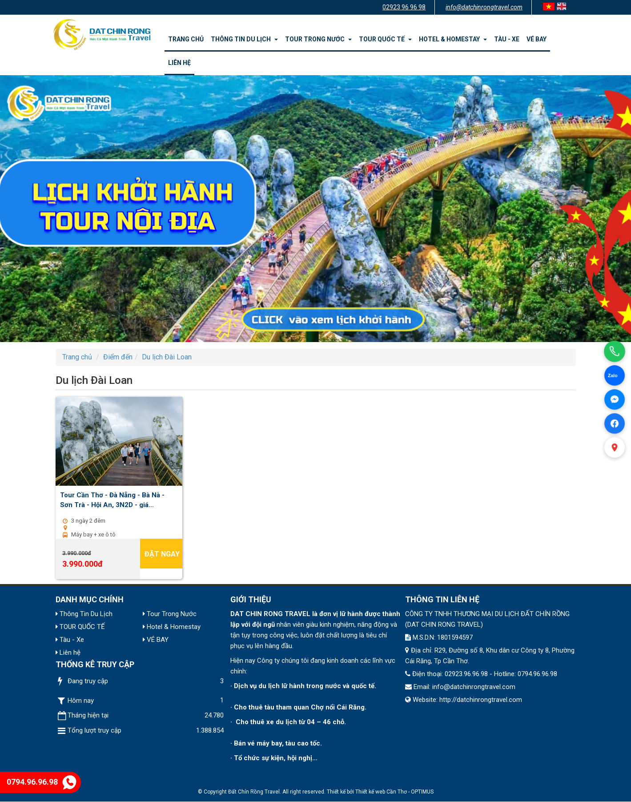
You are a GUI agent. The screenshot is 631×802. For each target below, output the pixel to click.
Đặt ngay (162, 554)
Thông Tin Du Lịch (244, 39)
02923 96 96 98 (404, 7)
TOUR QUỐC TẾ (385, 39)
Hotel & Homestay (453, 39)
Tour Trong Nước (318, 39)
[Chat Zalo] (614, 375)
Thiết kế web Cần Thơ (381, 792)
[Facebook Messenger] (614, 399)
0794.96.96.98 (41, 781)
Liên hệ (179, 62)
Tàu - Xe (506, 39)
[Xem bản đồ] (614, 447)
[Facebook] (614, 423)
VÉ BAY (537, 39)
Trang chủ (186, 39)
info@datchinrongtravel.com (484, 7)
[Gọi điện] (614, 351)
